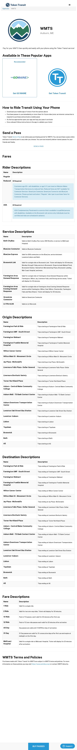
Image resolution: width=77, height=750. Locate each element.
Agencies (5, 8)
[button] (69, 5)
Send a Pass (17, 137)
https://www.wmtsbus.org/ (41, 664)
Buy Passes (39, 746)
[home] (15, 5)
